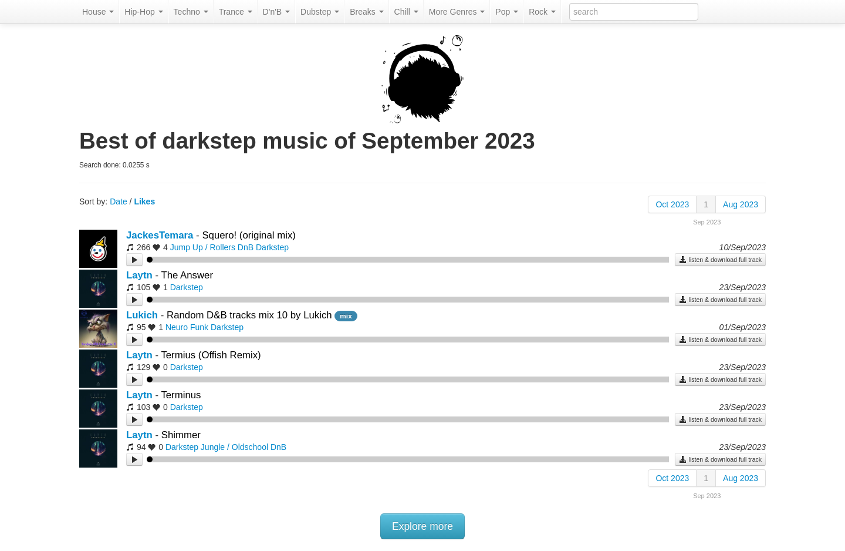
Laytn (139, 275)
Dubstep (319, 11)
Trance (235, 11)
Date (118, 201)
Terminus (181, 395)
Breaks (366, 11)
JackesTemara (159, 235)
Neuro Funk (186, 327)
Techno (191, 11)
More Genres (457, 11)
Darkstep (272, 247)
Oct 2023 (672, 204)
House (98, 11)
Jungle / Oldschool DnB (243, 447)
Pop (506, 11)
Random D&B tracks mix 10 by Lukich (250, 315)
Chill (406, 11)
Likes (144, 201)
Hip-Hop (143, 11)
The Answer (187, 275)
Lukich (142, 315)
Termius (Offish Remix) (211, 355)
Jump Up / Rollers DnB (212, 247)
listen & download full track (720, 260)
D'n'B (276, 11)
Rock (542, 11)
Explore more (422, 526)
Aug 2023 (740, 204)
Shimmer (181, 435)
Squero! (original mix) (248, 235)
